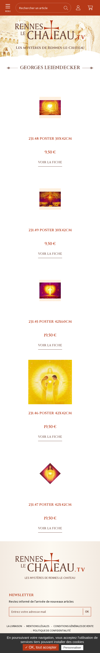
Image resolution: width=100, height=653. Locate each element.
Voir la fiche (50, 162)
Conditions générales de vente (73, 626)
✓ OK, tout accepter (41, 647)
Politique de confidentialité (52, 630)
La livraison (14, 626)
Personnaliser (72, 647)
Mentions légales (37, 626)
